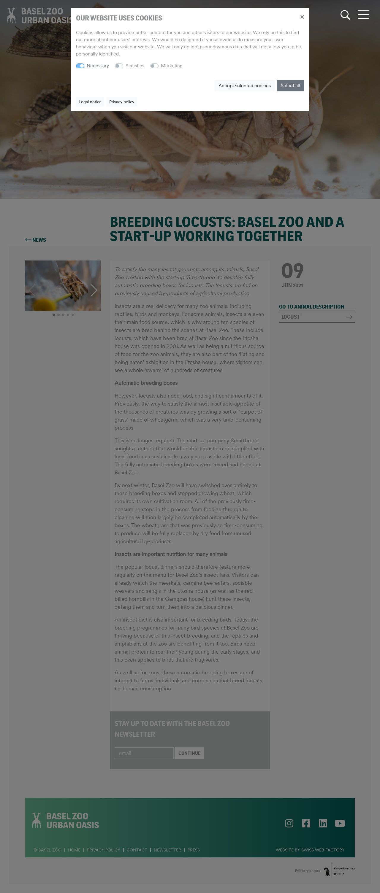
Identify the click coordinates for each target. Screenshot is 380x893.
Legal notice (90, 101)
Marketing (172, 66)
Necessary (98, 66)
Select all (290, 85)
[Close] (302, 16)
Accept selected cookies (244, 85)
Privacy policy (121, 101)
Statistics (135, 66)
